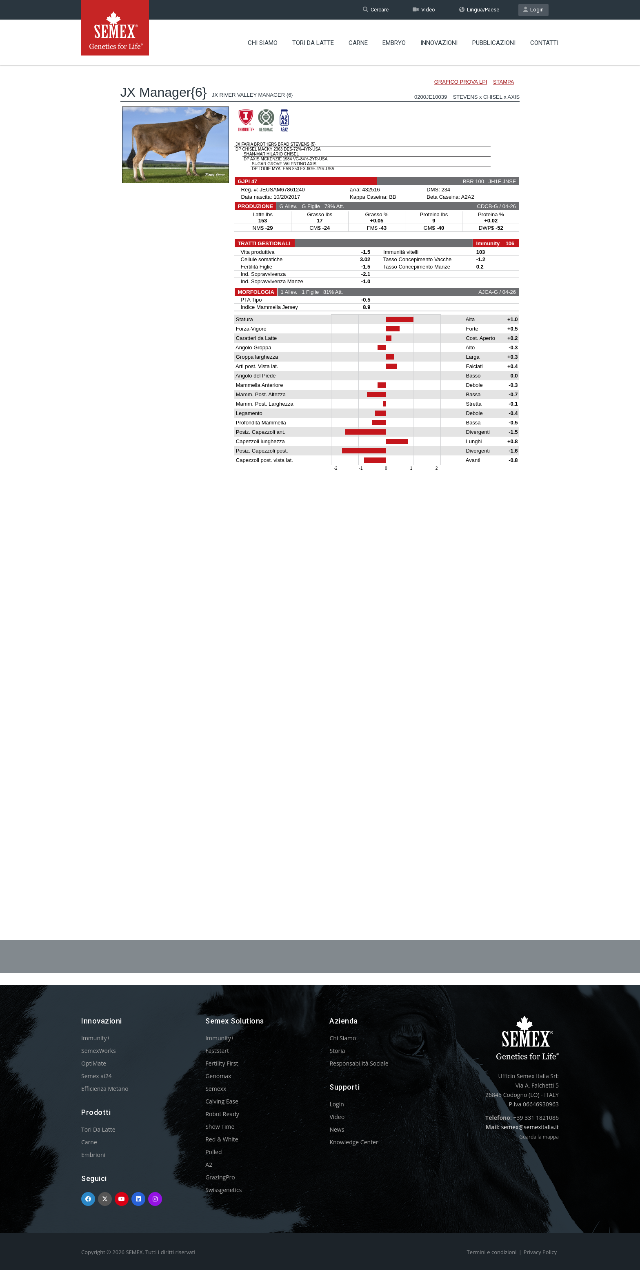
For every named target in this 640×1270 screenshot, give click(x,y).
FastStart (217, 1051)
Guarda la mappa (539, 1136)
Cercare (376, 10)
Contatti (544, 43)
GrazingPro (220, 1177)
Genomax (218, 1076)
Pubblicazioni (494, 43)
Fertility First (221, 1063)
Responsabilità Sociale (358, 1063)
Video (424, 10)
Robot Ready (222, 1114)
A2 (208, 1164)
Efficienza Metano (105, 1088)
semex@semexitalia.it (530, 1127)
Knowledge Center (353, 1142)
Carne (358, 43)
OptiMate (93, 1063)
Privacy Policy (540, 1252)
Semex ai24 (96, 1076)
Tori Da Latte (313, 43)
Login (533, 10)
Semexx (215, 1088)
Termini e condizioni (492, 1252)
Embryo (394, 43)
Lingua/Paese (479, 10)
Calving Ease (221, 1101)
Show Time (219, 1126)
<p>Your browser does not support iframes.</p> (320, 481)
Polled (213, 1152)
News (336, 1129)
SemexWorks (98, 1051)
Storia (337, 1051)
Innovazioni (439, 43)
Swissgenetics (223, 1190)
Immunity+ (95, 1038)
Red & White (221, 1139)
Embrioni (93, 1155)
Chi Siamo (263, 43)
